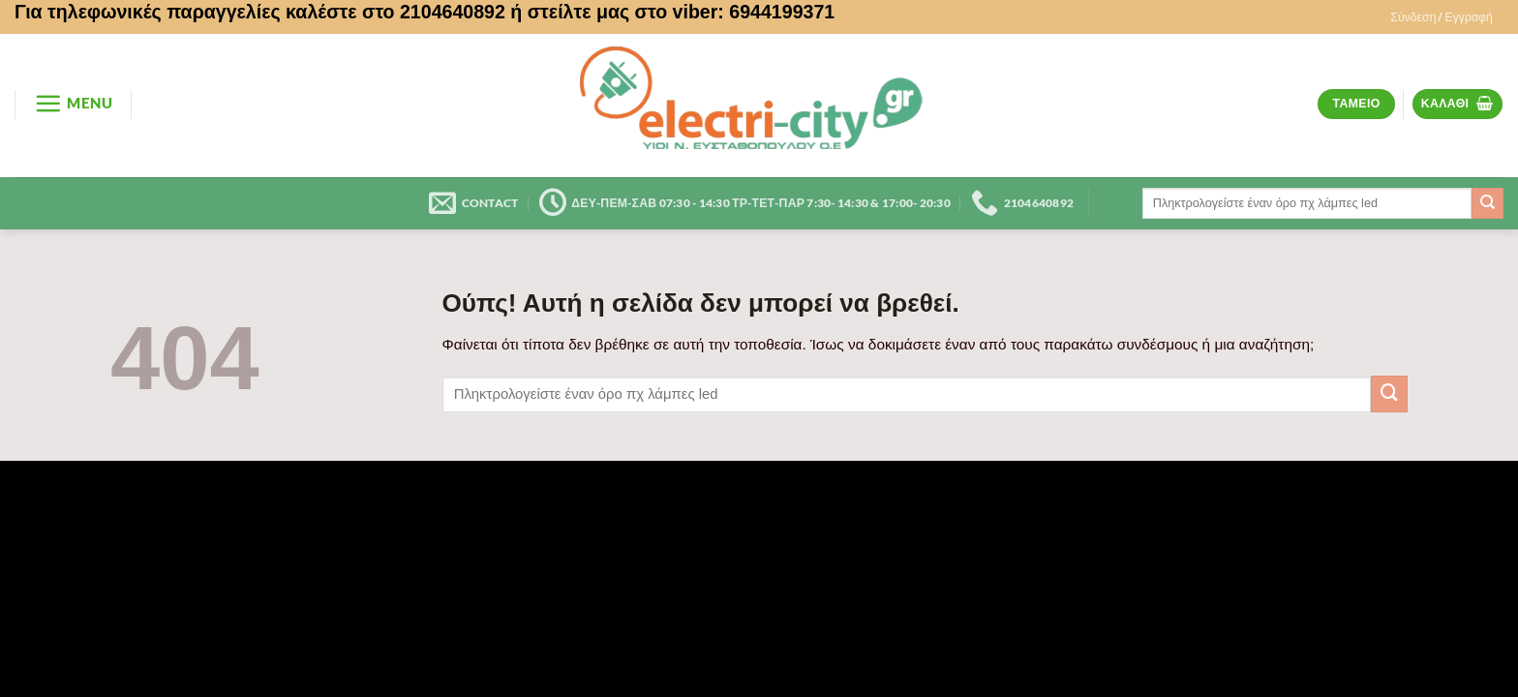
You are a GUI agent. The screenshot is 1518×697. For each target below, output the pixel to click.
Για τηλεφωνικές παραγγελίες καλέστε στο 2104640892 (260, 11)
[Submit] (1487, 203)
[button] (1441, 17)
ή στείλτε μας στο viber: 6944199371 (672, 11)
